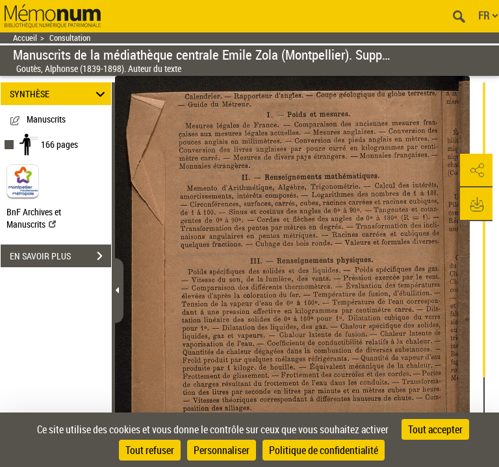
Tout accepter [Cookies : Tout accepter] (435, 429)
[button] (476, 170)
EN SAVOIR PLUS (60, 256)
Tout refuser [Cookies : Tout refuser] (149, 450)
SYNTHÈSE (59, 93)
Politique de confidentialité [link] (323, 450)
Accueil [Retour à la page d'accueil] (25, 37)
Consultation (69, 37)
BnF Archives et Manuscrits (33, 218)
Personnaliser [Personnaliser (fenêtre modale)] (222, 450)
